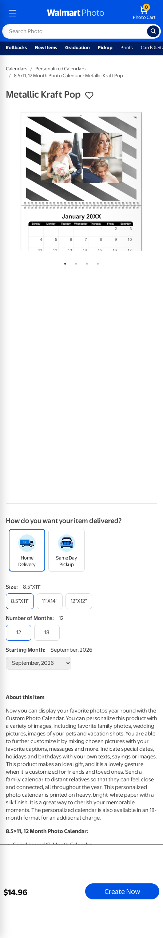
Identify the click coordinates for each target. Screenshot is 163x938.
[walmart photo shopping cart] (144, 13)
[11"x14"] (50, 601)
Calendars (16, 68)
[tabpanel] (81, 180)
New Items (46, 47)
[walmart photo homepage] (75, 13)
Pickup (105, 47)
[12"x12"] (78, 601)
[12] (18, 632)
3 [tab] (85, 262)
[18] (47, 632)
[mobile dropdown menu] (12, 13)
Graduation (77, 47)
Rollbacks (16, 47)
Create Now (122, 891)
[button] (89, 95)
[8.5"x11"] (20, 601)
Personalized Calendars (60, 68)
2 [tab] (74, 262)
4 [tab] (96, 262)
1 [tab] (63, 262)
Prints (126, 47)
